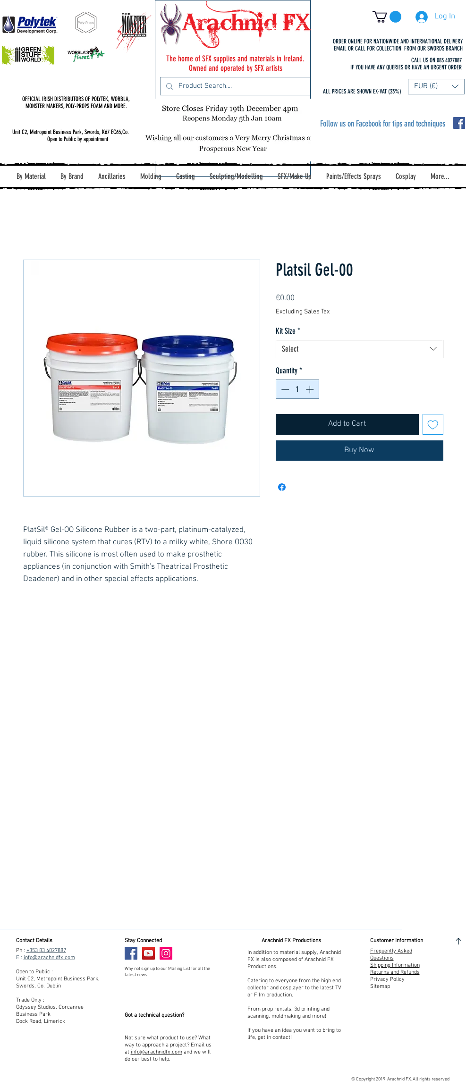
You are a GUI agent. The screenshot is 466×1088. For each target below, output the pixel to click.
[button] (387, 17)
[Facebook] (131, 953)
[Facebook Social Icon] (459, 123)
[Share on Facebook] (282, 487)
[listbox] (436, 86)
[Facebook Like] (195, 953)
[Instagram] (166, 953)
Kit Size (288, 331)
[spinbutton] (297, 389)
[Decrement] (284, 389)
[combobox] (359, 349)
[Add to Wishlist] (433, 424)
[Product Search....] (234, 86)
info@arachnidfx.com (49, 957)
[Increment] (311, 389)
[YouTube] (148, 953)
